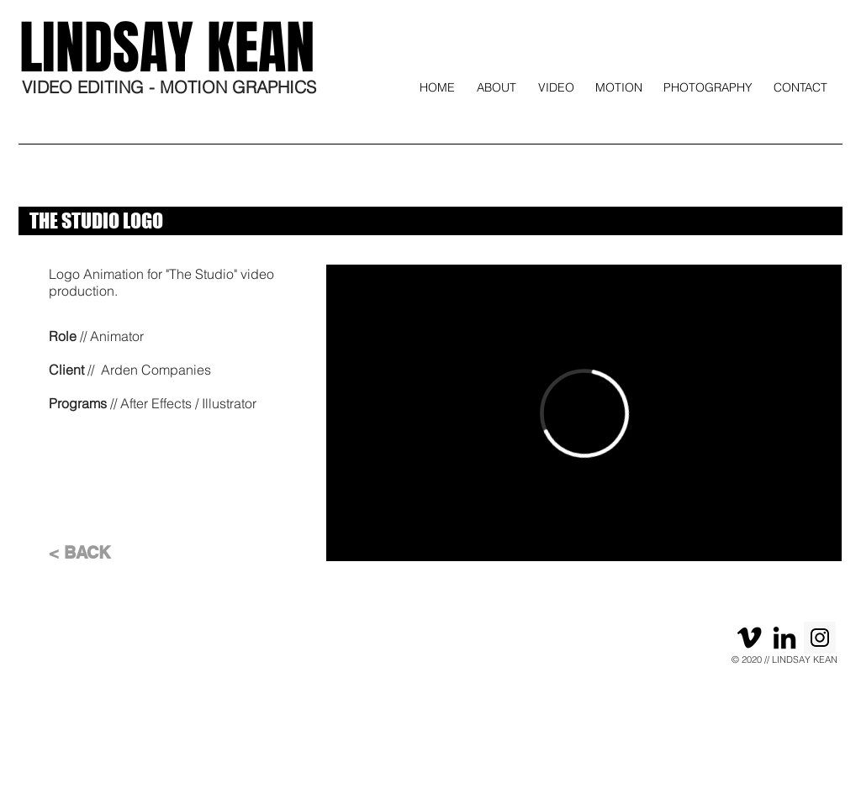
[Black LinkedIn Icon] (784, 638)
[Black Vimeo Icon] (749, 638)
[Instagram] (820, 638)
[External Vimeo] (584, 413)
